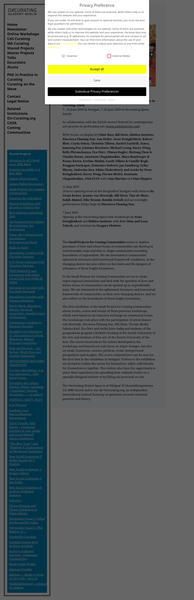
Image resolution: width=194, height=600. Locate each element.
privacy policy (69, 43)
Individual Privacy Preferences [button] (97, 91)
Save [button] (97, 80)
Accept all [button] (97, 69)
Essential (69, 56)
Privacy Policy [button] (100, 99)
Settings (52, 47)
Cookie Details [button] (85, 99)
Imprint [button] (112, 99)
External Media (118, 56)
